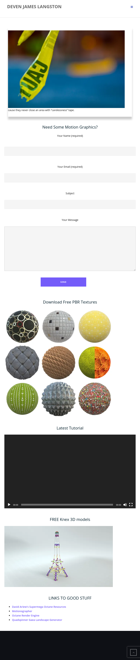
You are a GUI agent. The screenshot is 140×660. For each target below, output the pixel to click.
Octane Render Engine (25, 615)
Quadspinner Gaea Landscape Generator (37, 620)
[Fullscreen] (131, 505)
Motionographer (22, 611)
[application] (70, 471)
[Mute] (125, 505)
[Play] (9, 505)
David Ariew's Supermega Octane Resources (39, 606)
